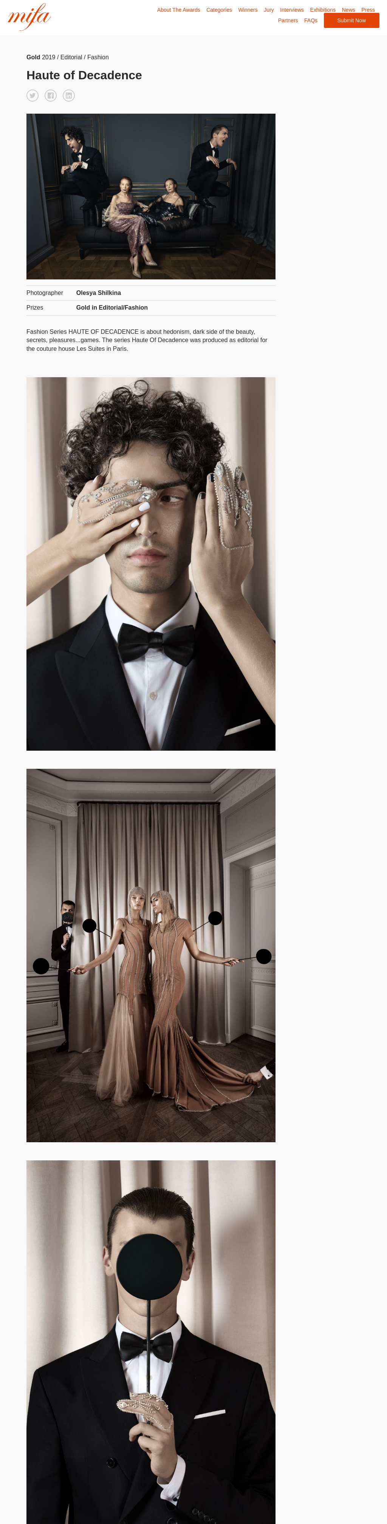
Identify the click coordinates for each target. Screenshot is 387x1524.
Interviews (292, 9)
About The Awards (178, 9)
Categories (219, 9)
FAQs (310, 20)
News (348, 9)
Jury (269, 9)
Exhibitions (323, 9)
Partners (288, 20)
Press (368, 9)
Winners (247, 9)
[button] (32, 95)
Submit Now (351, 20)
